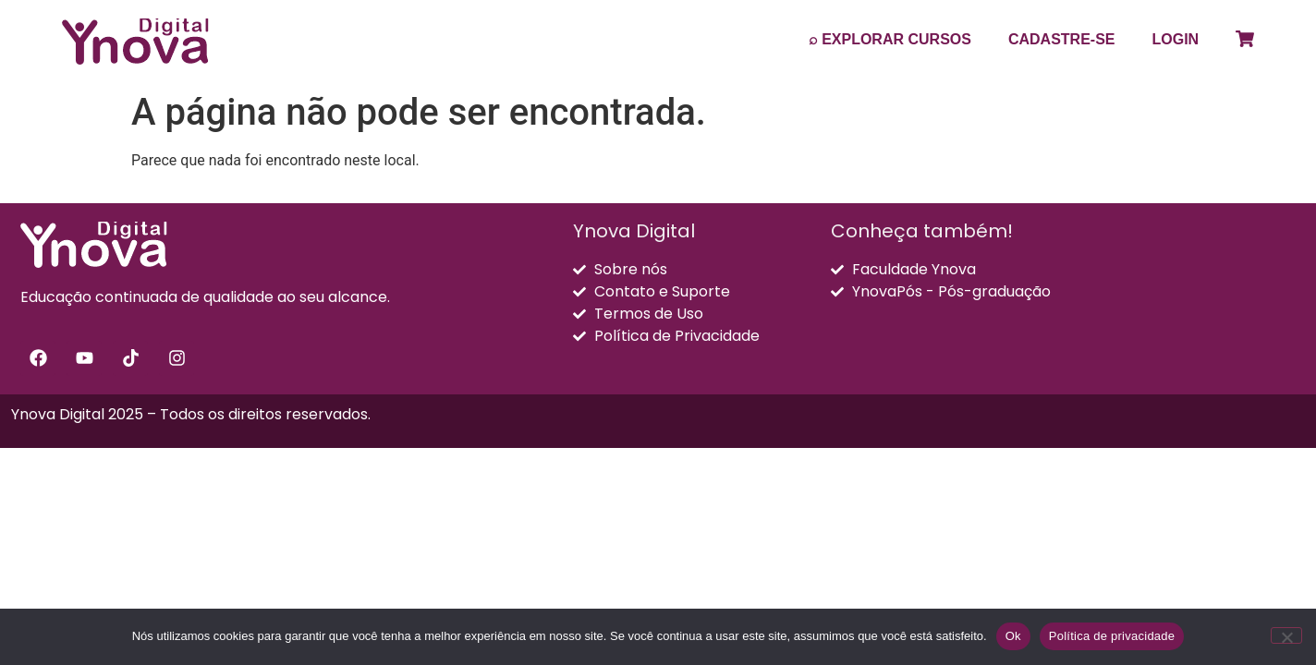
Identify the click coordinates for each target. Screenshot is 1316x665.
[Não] (1286, 635)
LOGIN (1176, 39)
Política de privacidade (1112, 636)
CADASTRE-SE (1061, 39)
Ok (1013, 636)
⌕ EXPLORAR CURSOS (890, 39)
